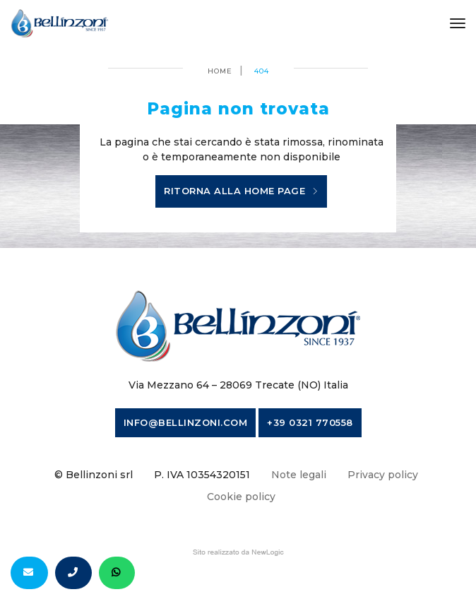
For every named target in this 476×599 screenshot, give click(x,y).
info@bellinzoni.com (186, 422)
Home (220, 71)
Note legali (298, 474)
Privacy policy (382, 474)
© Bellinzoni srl (93, 474)
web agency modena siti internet (238, 552)
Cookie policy (241, 496)
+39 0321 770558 (310, 422)
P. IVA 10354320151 (202, 474)
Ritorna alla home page (241, 191)
